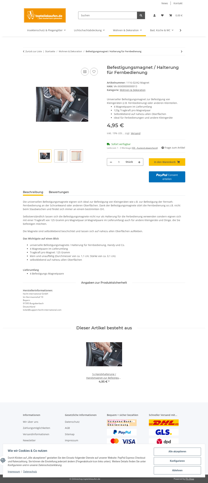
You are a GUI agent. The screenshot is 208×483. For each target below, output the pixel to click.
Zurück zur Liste (33, 51)
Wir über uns (30, 421)
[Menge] (119, 162)
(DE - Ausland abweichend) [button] (145, 147)
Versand (135, 133)
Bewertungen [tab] (59, 192)
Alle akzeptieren (176, 452)
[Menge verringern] (111, 162)
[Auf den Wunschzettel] (94, 72)
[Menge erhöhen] (139, 162)
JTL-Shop (190, 478)
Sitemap (70, 434)
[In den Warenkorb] (26, 63)
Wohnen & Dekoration (133, 90)
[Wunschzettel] (162, 15)
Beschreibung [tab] (33, 192)
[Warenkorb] (175, 15)
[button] (154, 15)
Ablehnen (176, 470)
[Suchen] (107, 15)
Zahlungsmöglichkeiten (36, 428)
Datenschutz (31, 472)
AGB (67, 428)
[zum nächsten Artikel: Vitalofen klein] (181, 51)
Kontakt (178, 3)
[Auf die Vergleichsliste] (85, 72)
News (164, 3)
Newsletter (29, 440)
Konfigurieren (176, 461)
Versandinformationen (36, 434)
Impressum (15, 472)
